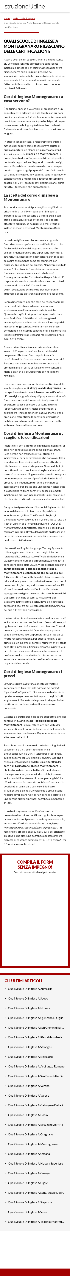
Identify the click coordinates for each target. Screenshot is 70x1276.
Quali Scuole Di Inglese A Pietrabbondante (35, 1037)
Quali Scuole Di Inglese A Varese (28, 1095)
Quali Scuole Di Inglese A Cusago (29, 1173)
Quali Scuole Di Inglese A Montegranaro (33, 1144)
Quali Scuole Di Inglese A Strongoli (30, 1047)
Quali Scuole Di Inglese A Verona (28, 1085)
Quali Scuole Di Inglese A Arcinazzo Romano (36, 1066)
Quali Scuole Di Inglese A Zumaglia (30, 988)
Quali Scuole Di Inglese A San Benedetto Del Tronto (37, 1076)
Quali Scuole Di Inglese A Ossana (29, 1153)
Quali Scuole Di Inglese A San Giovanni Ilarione (37, 1027)
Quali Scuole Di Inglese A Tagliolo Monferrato (37, 1221)
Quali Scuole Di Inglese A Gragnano (30, 1134)
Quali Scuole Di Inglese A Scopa (28, 998)
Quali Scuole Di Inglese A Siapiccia (30, 1202)
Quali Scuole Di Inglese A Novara (29, 1008)
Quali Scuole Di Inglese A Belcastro (30, 1056)
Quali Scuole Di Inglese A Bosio (28, 1115)
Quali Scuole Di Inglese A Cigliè (28, 1183)
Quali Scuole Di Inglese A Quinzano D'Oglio (35, 1017)
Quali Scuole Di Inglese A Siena (27, 1212)
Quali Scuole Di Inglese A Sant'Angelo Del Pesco (37, 1192)
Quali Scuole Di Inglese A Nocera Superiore (35, 1163)
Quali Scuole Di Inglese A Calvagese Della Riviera (37, 1105)
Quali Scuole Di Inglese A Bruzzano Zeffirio (35, 1124)
